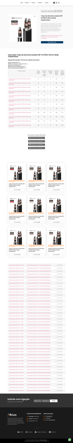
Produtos (27, 3)
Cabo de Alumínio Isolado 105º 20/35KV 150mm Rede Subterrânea (39, 366)
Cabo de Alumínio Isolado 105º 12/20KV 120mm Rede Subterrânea (39, 300)
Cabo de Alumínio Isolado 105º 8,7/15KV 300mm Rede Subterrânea (39, 279)
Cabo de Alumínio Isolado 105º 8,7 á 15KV (16, 268)
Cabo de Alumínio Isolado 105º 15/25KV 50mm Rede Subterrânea (17, 217)
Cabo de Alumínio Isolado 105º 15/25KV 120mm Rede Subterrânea (39, 333)
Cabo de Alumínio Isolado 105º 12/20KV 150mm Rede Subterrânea (39, 303)
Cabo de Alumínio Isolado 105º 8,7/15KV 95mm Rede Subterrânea (38, 297)
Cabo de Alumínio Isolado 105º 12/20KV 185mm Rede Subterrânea (39, 306)
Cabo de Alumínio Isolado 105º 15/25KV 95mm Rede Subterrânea (38, 360)
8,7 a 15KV (48, 35)
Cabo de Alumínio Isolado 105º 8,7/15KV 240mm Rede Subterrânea (39, 273)
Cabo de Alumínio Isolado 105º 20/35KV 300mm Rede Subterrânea (39, 375)
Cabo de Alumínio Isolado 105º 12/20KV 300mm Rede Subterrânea (56, 185)
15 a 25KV (11, 180)
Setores (34, 3)
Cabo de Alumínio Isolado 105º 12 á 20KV (16, 300)
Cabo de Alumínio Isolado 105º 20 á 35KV (16, 363)
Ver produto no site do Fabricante (36, 135)
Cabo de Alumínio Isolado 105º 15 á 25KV (16, 333)
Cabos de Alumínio (48, 10)
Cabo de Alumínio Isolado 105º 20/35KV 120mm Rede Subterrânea (39, 363)
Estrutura (40, 3)
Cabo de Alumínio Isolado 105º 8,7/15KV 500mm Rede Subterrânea (39, 288)
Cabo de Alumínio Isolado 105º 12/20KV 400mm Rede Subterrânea (39, 318)
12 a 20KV (30, 180)
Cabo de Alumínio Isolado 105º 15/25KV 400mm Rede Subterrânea (39, 348)
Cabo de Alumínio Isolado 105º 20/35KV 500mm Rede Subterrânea (39, 381)
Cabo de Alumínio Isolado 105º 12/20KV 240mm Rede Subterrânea (36, 185)
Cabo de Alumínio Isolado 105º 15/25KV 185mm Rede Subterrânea (39, 339)
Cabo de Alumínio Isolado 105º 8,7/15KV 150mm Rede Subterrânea (39, 268)
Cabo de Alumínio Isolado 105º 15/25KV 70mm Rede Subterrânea (38, 357)
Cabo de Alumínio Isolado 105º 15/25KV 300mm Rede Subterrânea (39, 345)
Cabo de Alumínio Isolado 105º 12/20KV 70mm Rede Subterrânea (56, 217)
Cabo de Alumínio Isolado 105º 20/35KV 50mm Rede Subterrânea (38, 384)
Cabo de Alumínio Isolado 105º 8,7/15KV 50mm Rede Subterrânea (36, 250)
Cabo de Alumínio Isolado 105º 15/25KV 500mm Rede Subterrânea (39, 351)
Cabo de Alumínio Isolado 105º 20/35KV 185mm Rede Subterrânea (39, 369)
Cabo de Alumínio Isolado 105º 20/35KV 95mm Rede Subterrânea (38, 390)
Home (21, 2)
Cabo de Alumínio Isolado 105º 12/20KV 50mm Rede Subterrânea (38, 324)
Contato (46, 2)
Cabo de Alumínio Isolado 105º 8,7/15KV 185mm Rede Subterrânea (56, 250)
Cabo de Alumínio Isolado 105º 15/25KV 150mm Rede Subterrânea (39, 336)
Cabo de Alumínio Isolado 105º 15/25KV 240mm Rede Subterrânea (17, 185)
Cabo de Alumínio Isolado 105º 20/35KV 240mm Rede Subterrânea (39, 372)
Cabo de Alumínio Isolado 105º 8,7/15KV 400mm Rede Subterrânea (36, 217)
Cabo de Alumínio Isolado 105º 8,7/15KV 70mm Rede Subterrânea (38, 294)
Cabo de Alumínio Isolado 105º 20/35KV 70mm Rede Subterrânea (38, 387)
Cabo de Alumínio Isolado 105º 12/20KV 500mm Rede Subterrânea (39, 321)
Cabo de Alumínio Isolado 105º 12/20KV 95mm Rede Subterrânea (17, 250)
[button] (54, 2)
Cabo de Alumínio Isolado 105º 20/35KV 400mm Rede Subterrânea (39, 378)
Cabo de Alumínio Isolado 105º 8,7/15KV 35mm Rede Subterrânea (38, 282)
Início (42, 10)
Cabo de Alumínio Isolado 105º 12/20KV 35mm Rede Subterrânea (38, 315)
